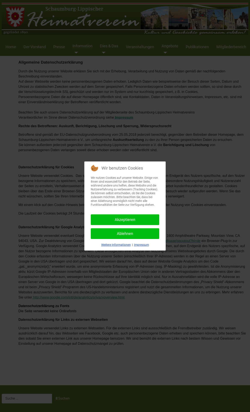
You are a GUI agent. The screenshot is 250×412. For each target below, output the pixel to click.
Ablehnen (125, 233)
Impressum (141, 244)
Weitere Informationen (116, 244)
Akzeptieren (125, 219)
